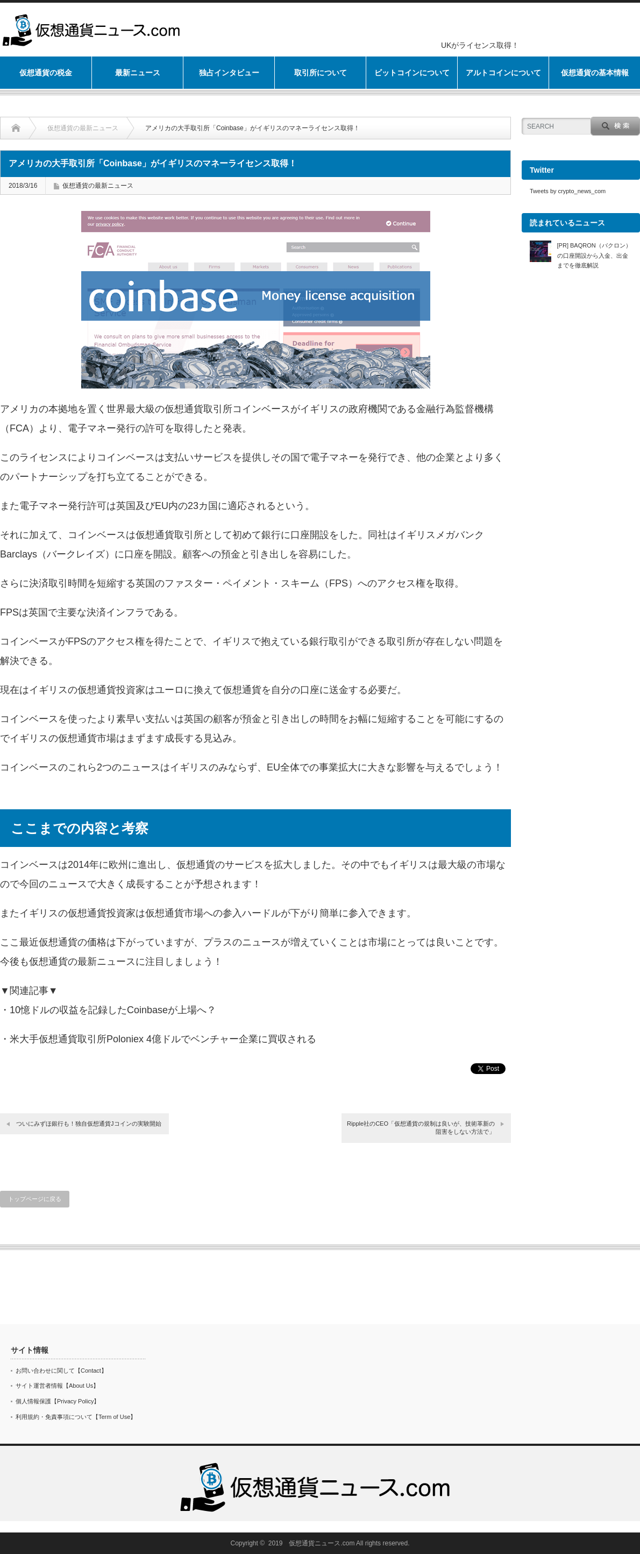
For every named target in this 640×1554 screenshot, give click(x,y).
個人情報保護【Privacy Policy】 (57, 1401)
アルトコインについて (503, 72)
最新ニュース (137, 72)
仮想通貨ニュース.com (321, 1543)
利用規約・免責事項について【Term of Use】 (76, 1417)
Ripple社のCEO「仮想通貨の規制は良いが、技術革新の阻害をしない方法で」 (421, 1127)
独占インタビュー (229, 72)
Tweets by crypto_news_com (568, 191)
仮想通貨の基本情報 (595, 72)
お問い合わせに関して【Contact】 (61, 1370)
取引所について (320, 72)
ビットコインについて (412, 72)
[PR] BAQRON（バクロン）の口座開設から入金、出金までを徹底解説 (594, 255)
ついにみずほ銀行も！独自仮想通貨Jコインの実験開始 (88, 1123)
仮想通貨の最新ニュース (82, 128)
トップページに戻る (34, 1199)
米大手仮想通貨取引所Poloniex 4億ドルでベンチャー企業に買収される (163, 1039)
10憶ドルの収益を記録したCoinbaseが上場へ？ (113, 1010)
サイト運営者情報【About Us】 (57, 1385)
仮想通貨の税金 (45, 72)
